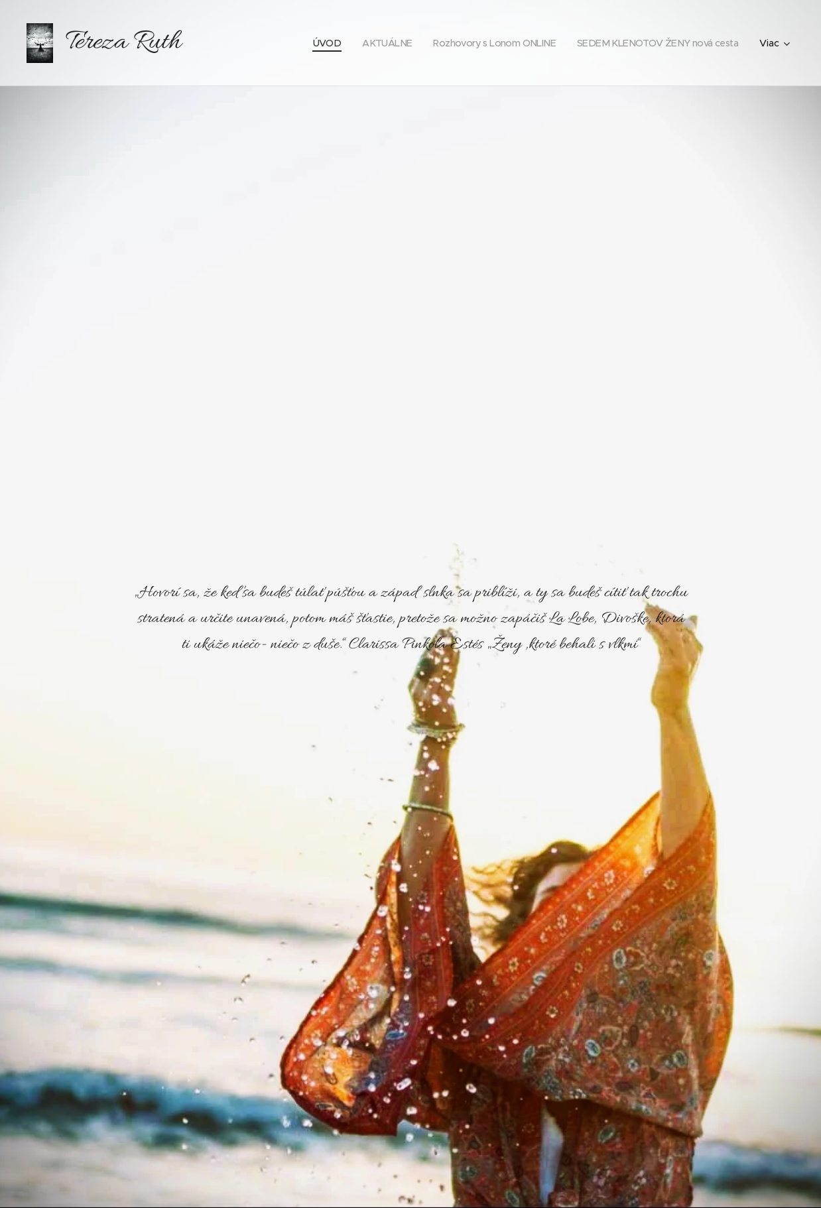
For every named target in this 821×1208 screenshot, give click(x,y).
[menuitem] (305, 43)
